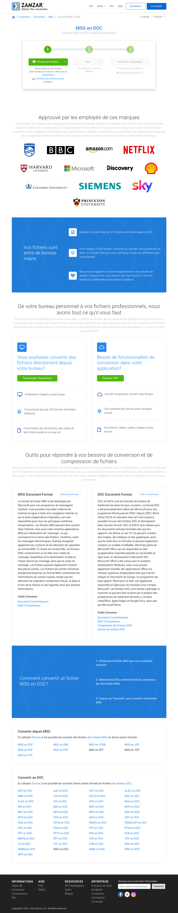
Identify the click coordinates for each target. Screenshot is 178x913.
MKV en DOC (96, 806)
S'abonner (158, 886)
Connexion (135, 6)
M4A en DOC (132, 801)
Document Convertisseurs (33, 601)
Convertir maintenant (130, 61)
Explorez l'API (110, 378)
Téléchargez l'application (37, 378)
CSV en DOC (61, 796)
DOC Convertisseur (150, 494)
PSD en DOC (96, 833)
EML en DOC (132, 796)
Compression (19, 893)
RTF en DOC (61, 838)
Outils (100, 6)
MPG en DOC (96, 812)
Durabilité (96, 889)
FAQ (40, 885)
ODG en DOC (61, 817)
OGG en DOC (25, 822)
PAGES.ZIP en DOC (136, 822)
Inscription (156, 6)
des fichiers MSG (97, 737)
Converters (24, 17)
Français (158, 16)
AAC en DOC (61, 790)
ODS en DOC (96, 817)
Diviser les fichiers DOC (111, 629)
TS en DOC (24, 843)
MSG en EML (61, 744)
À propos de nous (101, 885)
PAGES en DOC (98, 822)
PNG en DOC (61, 828)
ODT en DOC (132, 817)
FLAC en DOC (26, 801)
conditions (137, 68)
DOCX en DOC (97, 796)
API (91, 6)
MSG (51, 17)
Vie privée (97, 901)
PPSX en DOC (133, 828)
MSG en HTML (97, 744)
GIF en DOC (60, 801)
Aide (120, 6)
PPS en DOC (96, 828)
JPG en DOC (96, 801)
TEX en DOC (96, 838)
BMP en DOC (25, 796)
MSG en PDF (25, 750)
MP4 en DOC (61, 812)
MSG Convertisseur (70, 494)
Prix (112, 6)
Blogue (69, 893)
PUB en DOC (132, 833)
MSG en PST (61, 750)
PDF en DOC (25, 828)
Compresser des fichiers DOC (115, 625)
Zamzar (36, 737)
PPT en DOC (25, 833)
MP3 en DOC (25, 812)
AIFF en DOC (96, 790)
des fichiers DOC (122, 783)
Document (39, 17)
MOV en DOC (132, 806)
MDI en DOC (61, 806)
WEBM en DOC (26, 849)
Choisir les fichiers (45, 62)
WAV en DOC (132, 843)
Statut (41, 889)
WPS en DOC (25, 854)
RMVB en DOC (26, 838)
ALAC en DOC (133, 790)
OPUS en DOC (62, 822)
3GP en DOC (25, 790)
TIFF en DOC (132, 838)
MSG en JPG (132, 744)
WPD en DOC (132, 849)
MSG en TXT (25, 755)
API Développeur (74, 885)
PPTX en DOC (62, 833)
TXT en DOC (61, 843)
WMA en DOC (97, 849)
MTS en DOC (25, 817)
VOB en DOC (96, 843)
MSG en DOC (25, 744)
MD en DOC (25, 806)
